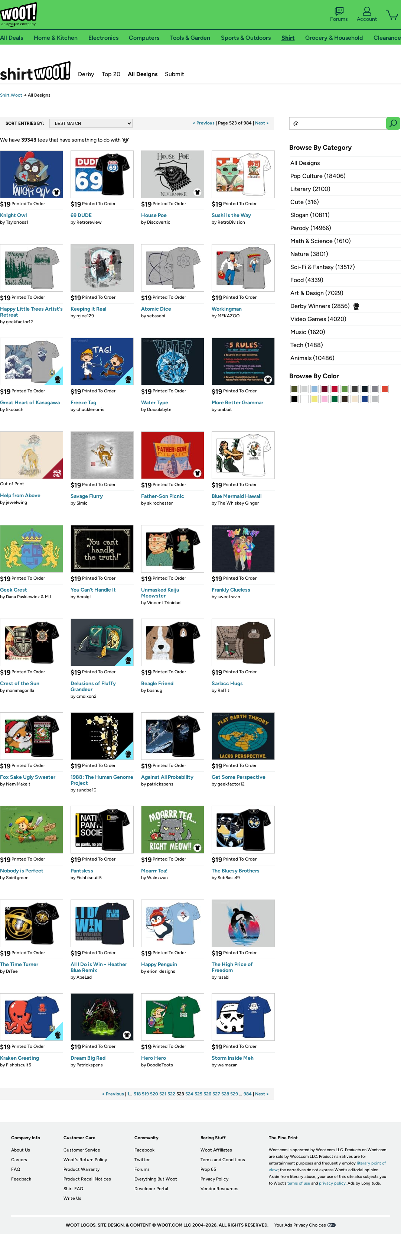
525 (198, 1094)
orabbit (225, 409)
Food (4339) (306, 280)
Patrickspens (89, 1065)
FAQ (15, 1169)
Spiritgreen (17, 877)
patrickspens (160, 784)
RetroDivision (231, 222)
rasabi (223, 977)
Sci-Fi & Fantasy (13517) (322, 267)
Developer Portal (151, 1188)
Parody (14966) (310, 227)
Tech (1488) (306, 345)
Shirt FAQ (73, 1188)
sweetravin (229, 596)
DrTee (12, 971)
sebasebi (156, 315)
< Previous (203, 123)
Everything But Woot (155, 1179)
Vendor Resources (219, 1188)
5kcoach (14, 409)
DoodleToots (160, 1065)
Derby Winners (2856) (320, 306)
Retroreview (89, 222)
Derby (86, 74)
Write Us (72, 1198)
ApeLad (84, 977)
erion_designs (161, 971)
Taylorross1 (17, 222)
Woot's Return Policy (85, 1159)
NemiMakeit (18, 784)
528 (225, 1094)
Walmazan (157, 877)
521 (162, 1094)
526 (207, 1094)
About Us (20, 1150)
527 (216, 1094)
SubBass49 (229, 877)
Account (367, 14)
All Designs (142, 74)
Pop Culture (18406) (318, 175)
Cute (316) (304, 201)
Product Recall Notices (87, 1179)
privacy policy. (332, 1183)
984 (248, 1094)
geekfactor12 (19, 321)
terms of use (298, 1183)
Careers (19, 1159)
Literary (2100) (310, 188)
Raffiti (224, 690)
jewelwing (16, 502)
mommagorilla (20, 690)
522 (171, 1094)
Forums (339, 14)
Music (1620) (307, 332)
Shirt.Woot (35, 70)
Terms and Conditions (222, 1159)
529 (234, 1094)
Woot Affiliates (216, 1150)
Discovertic (158, 222)
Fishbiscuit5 (89, 877)
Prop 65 (208, 1169)
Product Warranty (81, 1169)
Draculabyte (159, 409)
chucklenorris (90, 409)
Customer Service (81, 1150)
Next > (262, 123)
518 (137, 1094)
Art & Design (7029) (316, 293)
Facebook (144, 1150)
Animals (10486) (312, 358)
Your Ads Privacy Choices (300, 1225)
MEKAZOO (228, 315)
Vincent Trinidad (163, 602)
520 (154, 1094)
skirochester (160, 503)
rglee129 (85, 315)
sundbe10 (86, 790)
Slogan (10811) (310, 214)
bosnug (154, 690)
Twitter (142, 1159)
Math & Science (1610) (320, 240)
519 (145, 1094)
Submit (174, 74)
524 (189, 1094)
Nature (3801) (309, 254)
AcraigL (84, 596)
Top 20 (111, 74)
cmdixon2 (86, 696)
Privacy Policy (214, 1179)
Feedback (21, 1179)
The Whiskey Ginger (238, 503)
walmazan (228, 1065)
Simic (82, 503)
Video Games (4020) (318, 319)
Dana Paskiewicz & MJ (28, 596)
